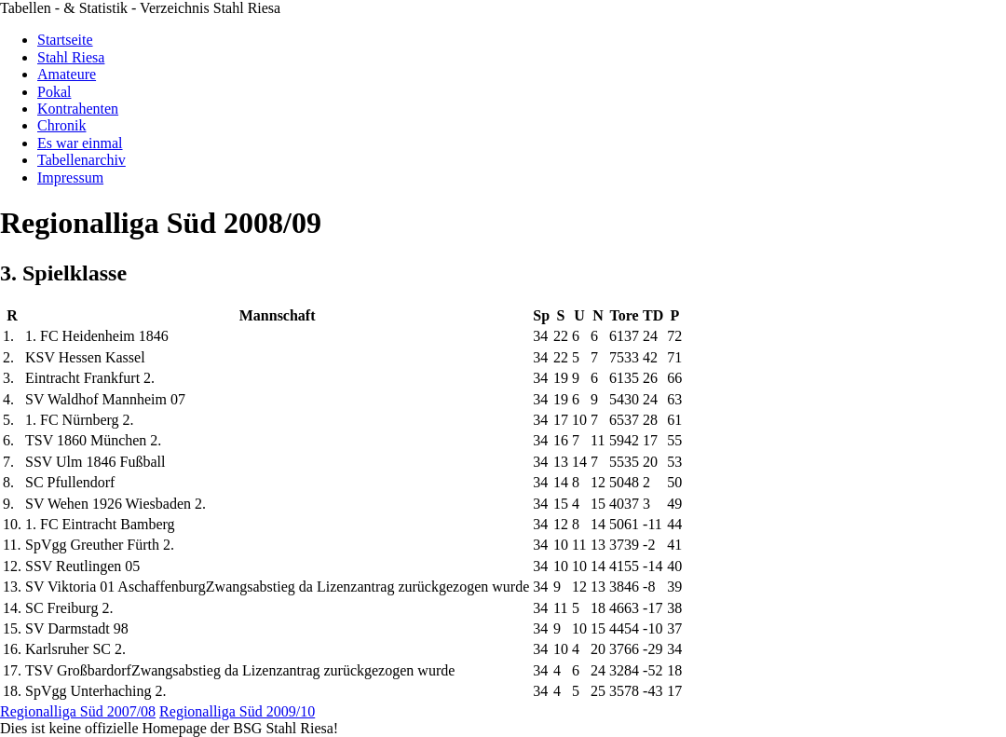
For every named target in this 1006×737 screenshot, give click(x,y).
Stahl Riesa (70, 57)
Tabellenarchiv (81, 160)
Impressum (70, 177)
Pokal (54, 92)
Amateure (66, 74)
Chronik (61, 125)
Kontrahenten (77, 108)
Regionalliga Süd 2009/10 (237, 711)
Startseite (65, 40)
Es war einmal (80, 143)
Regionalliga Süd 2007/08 (78, 711)
